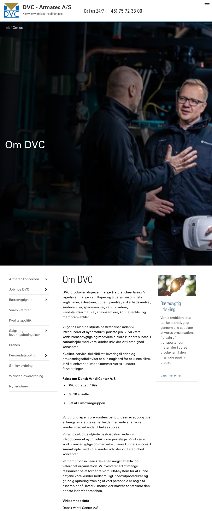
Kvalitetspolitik (20, 320)
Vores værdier (20, 310)
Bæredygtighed (21, 300)
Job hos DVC (19, 289)
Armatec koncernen (24, 279)
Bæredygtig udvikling (170, 306)
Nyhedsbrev (18, 386)
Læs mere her (171, 375)
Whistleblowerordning (26, 376)
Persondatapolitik (22, 355)
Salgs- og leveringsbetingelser (24, 333)
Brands (14, 345)
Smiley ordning (21, 366)
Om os (18, 28)
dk (8, 28)
